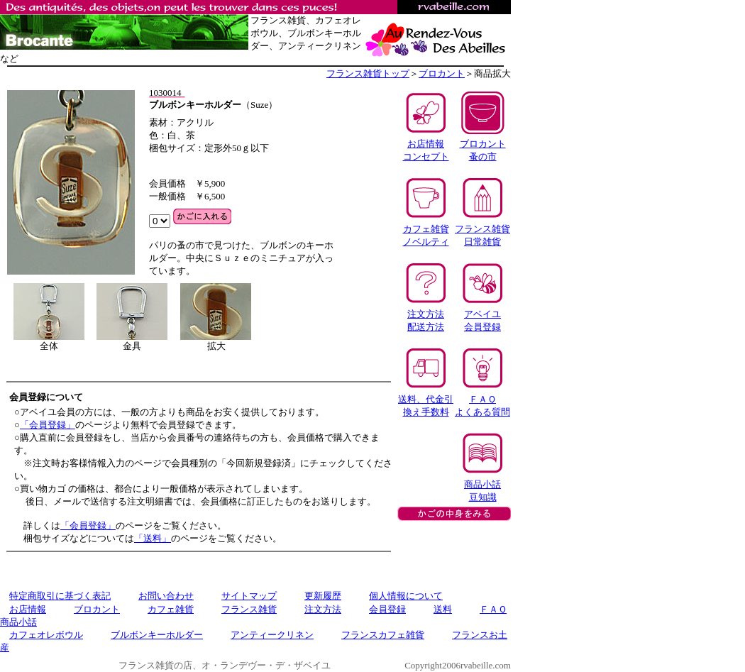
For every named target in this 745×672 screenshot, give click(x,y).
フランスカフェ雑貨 (382, 634)
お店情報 (27, 609)
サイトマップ (249, 595)
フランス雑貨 (249, 609)
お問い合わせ (166, 595)
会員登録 (387, 609)
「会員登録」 (47, 424)
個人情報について (406, 595)
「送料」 (152, 538)
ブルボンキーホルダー (157, 634)
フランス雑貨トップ (367, 73)
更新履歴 (322, 595)
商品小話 (18, 622)
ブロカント (442, 73)
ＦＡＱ (493, 609)
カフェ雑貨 (171, 609)
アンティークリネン (272, 634)
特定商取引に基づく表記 (60, 595)
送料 (443, 609)
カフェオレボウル (46, 634)
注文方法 (322, 609)
